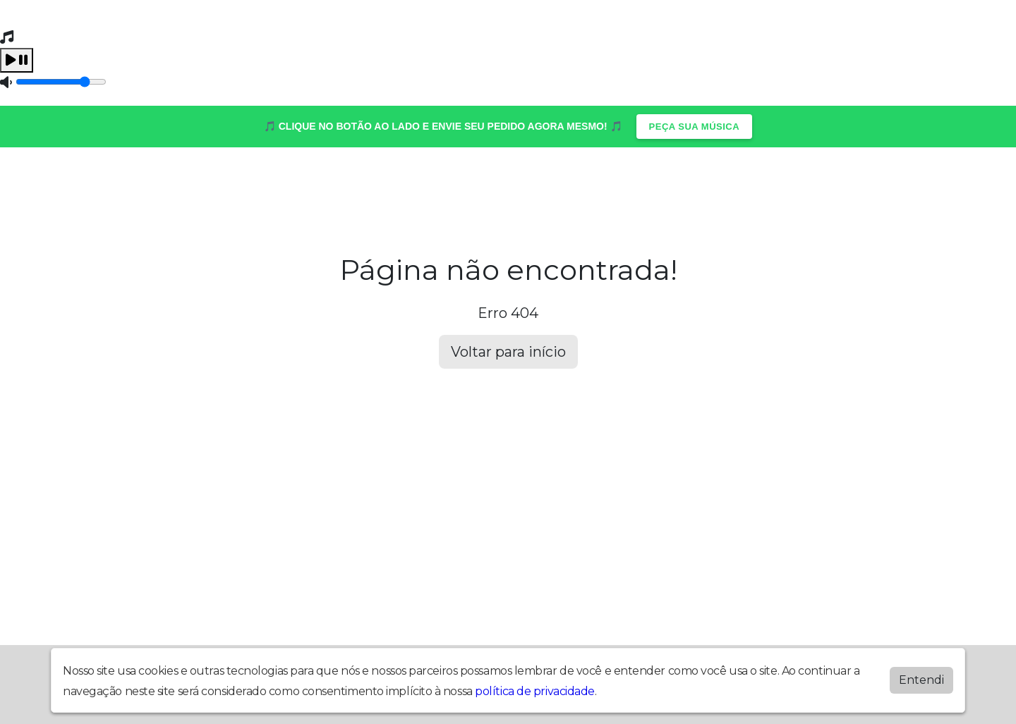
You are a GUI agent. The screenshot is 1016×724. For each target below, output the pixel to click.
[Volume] (61, 81)
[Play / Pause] (16, 60)
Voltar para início (508, 351)
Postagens (394, 181)
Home (81, 181)
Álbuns (145, 181)
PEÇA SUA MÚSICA (694, 126)
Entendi (921, 680)
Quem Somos (761, 181)
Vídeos (670, 181)
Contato (217, 181)
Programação (500, 181)
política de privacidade (535, 691)
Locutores (301, 181)
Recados (596, 181)
